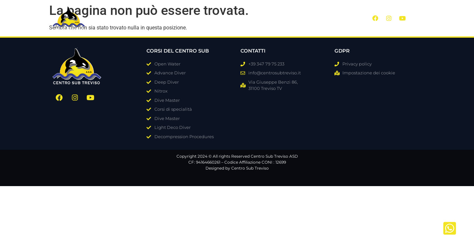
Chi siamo (163, 17)
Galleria (230, 17)
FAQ (284, 17)
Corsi (198, 17)
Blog (260, 17)
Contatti (312, 17)
